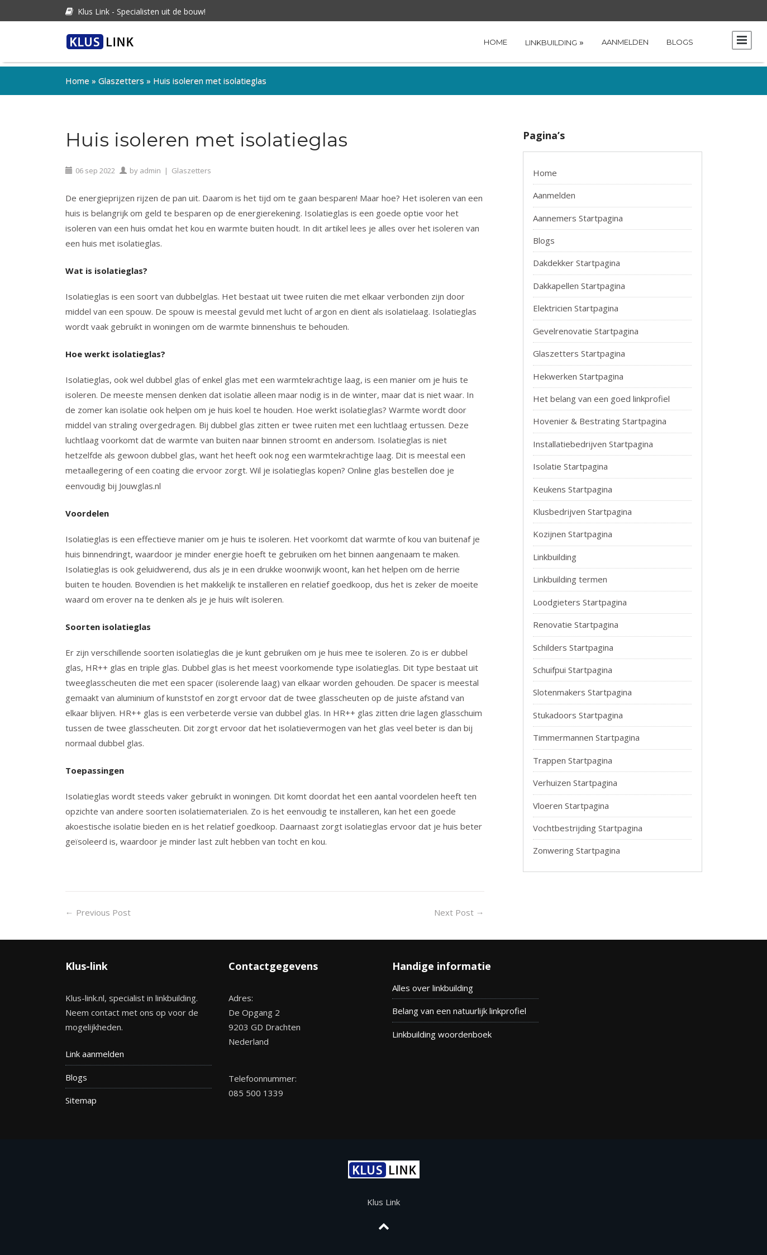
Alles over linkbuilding (432, 983)
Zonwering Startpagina (576, 845)
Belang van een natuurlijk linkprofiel (459, 1006)
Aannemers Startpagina (578, 213)
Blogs (679, 41)
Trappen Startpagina (572, 755)
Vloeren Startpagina (571, 801)
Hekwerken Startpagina (578, 371)
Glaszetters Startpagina (579, 348)
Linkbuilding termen (570, 574)
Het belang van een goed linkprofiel (601, 394)
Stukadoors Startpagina (578, 710)
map (88, 1095)
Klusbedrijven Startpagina (582, 507)
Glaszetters (121, 76)
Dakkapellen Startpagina (579, 281)
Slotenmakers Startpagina (582, 687)
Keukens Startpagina (572, 484)
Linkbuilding (554, 42)
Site (72, 1095)
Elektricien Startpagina (575, 303)
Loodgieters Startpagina (580, 597)
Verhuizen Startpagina (575, 778)
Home (495, 41)
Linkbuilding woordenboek (442, 1029)
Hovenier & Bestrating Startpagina (599, 416)
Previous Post (98, 907)
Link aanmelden (94, 1049)
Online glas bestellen (387, 465)
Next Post (459, 907)
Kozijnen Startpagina (572, 530)
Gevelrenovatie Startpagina (586, 326)
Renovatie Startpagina (575, 620)
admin (150, 166)
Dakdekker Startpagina (576, 258)
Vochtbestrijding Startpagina (587, 823)
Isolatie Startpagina (570, 461)
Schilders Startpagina (573, 642)
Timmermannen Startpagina (586, 732)
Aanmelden (625, 41)
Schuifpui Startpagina (572, 665)
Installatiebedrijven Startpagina (593, 439)
